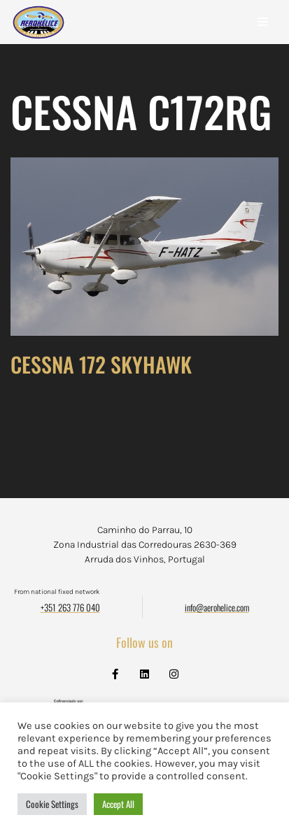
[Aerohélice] (38, 36)
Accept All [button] (118, 804)
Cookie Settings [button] (52, 804)
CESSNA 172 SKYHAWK (101, 364)
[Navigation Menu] (263, 21)
